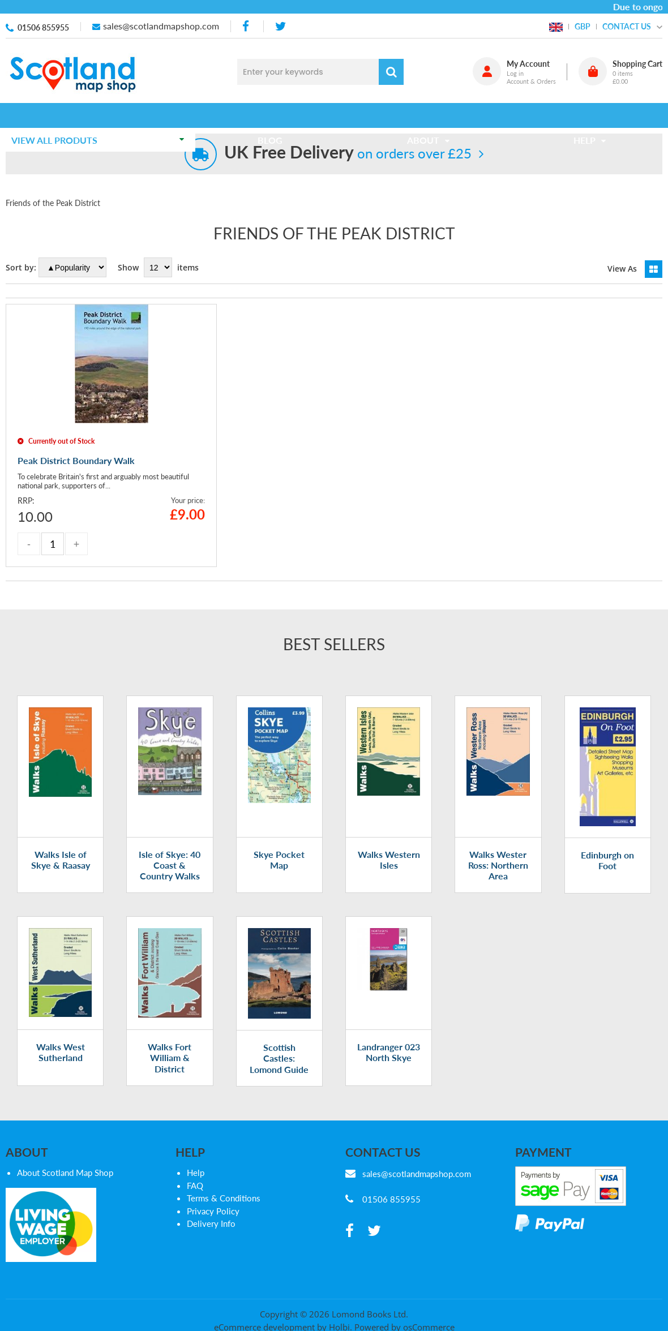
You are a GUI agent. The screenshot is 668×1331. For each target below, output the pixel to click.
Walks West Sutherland (60, 1052)
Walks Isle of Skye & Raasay (60, 859)
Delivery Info (211, 1223)
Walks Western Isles (389, 859)
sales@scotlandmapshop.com (161, 25)
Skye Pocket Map (279, 859)
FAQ (195, 1185)
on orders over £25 (348, 153)
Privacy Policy (213, 1211)
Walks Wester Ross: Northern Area (498, 865)
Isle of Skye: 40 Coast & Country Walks (169, 865)
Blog (274, 115)
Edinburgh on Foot (607, 860)
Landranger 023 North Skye (388, 1052)
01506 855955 (43, 27)
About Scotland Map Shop (65, 1172)
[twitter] (280, 26)
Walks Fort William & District (169, 1057)
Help (195, 1172)
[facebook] (246, 26)
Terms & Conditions (223, 1198)
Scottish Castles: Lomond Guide (279, 1058)
